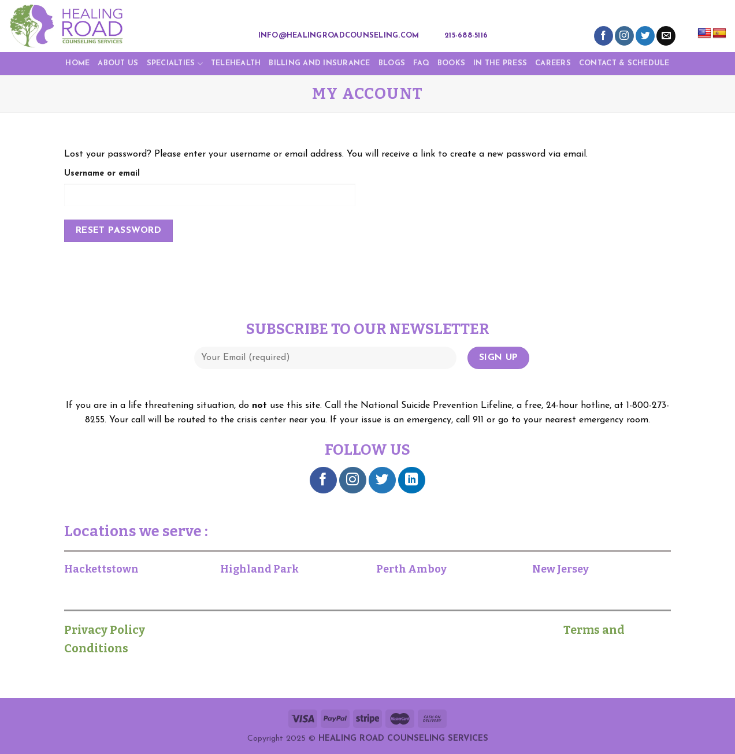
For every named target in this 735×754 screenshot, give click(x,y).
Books (451, 63)
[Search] (503, 36)
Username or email (102, 173)
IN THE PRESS (500, 63)
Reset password (119, 230)
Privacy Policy (110, 630)
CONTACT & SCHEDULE (624, 63)
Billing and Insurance (319, 63)
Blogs (391, 63)
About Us (118, 63)
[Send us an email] (665, 36)
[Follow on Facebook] (603, 36)
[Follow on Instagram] (624, 36)
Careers (553, 63)
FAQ (421, 63)
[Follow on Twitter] (645, 36)
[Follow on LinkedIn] (411, 480)
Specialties (175, 63)
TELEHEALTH (236, 63)
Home (77, 63)
